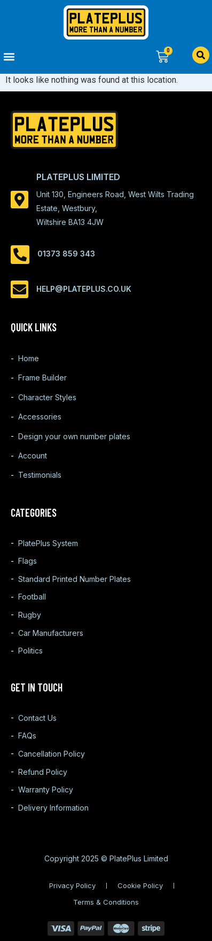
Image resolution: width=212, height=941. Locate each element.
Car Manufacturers (50, 632)
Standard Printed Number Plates (74, 579)
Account (32, 455)
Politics (30, 650)
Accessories (39, 416)
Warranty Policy (45, 789)
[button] (53, 56)
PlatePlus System (48, 543)
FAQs (27, 735)
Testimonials (39, 474)
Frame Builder (42, 377)
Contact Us (37, 717)
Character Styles (47, 397)
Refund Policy (42, 771)
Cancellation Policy (51, 753)
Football (32, 596)
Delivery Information (53, 807)
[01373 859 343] (20, 254)
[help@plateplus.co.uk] (19, 289)
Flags (27, 560)
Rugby (29, 614)
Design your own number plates (74, 436)
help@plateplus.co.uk (83, 288)
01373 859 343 (66, 253)
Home (28, 358)
